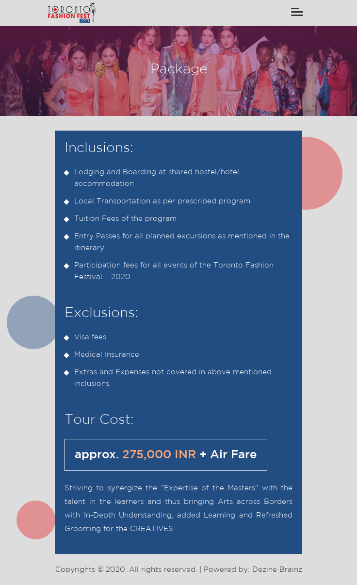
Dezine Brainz (277, 570)
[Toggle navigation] (297, 12)
